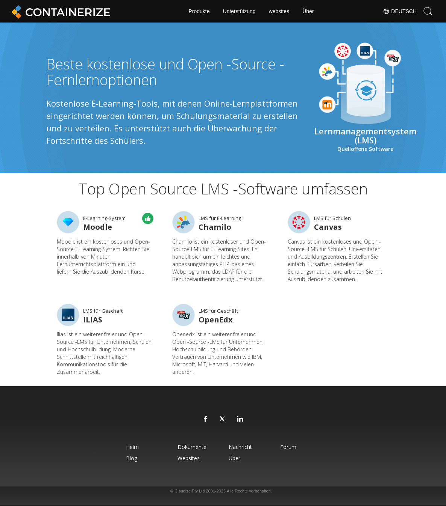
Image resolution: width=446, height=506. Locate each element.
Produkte (198, 11)
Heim (132, 446)
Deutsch (400, 11)
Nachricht (240, 446)
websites (279, 11)
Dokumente (191, 446)
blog (131, 458)
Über (308, 11)
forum (288, 446)
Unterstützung (239, 11)
